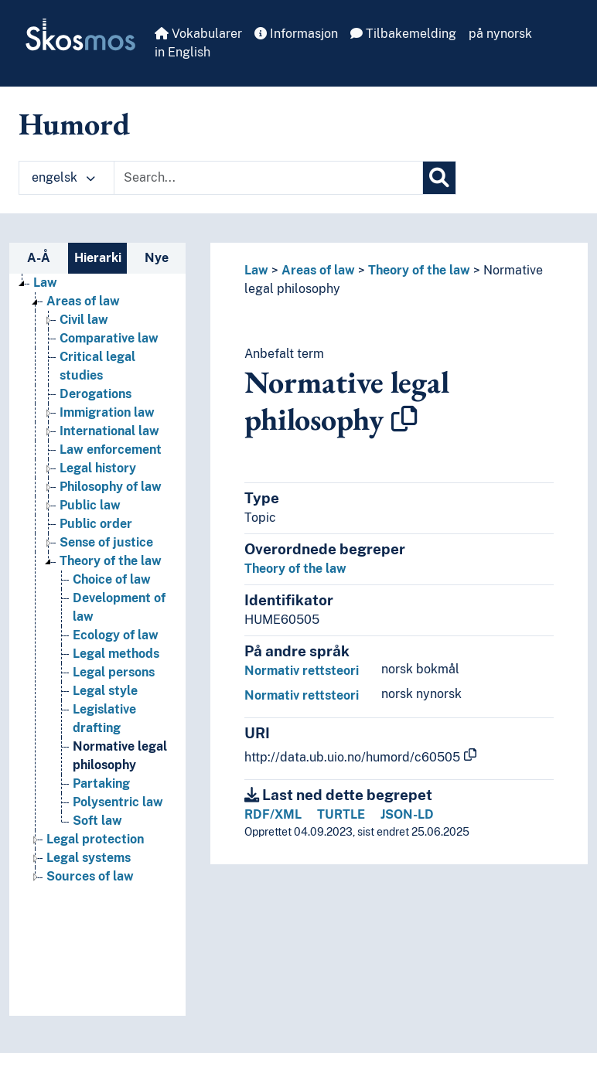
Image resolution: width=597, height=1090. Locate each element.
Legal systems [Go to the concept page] (88, 857)
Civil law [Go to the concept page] (84, 319)
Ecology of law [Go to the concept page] (116, 635)
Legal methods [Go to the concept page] (116, 653)
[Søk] (439, 178)
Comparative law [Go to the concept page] (109, 338)
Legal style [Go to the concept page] (105, 690)
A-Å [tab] (38, 257)
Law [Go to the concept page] (45, 282)
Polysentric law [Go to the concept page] (118, 802)
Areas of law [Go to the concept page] (83, 301)
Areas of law (318, 270)
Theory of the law (419, 270)
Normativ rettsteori (301, 670)
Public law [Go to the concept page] (90, 505)
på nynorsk (500, 33)
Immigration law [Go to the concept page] (107, 412)
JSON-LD (407, 814)
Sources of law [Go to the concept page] (90, 876)
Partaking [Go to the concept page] (101, 783)
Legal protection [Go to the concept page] (95, 839)
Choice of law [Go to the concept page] (112, 579)
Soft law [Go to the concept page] (97, 820)
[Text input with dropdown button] (268, 178)
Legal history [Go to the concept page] (98, 468)
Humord (74, 124)
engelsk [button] (63, 177)
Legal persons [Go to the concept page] (114, 672)
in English (182, 52)
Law (256, 270)
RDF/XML (273, 814)
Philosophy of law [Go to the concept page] (111, 486)
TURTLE (341, 814)
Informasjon (296, 33)
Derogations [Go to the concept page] (95, 394)
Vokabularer (198, 33)
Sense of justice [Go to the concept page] (106, 542)
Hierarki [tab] (97, 257)
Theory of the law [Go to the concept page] (111, 561)
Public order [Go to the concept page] (96, 523)
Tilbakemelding (403, 33)
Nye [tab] (157, 257)
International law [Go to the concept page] (109, 431)
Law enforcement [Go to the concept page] (111, 449)
